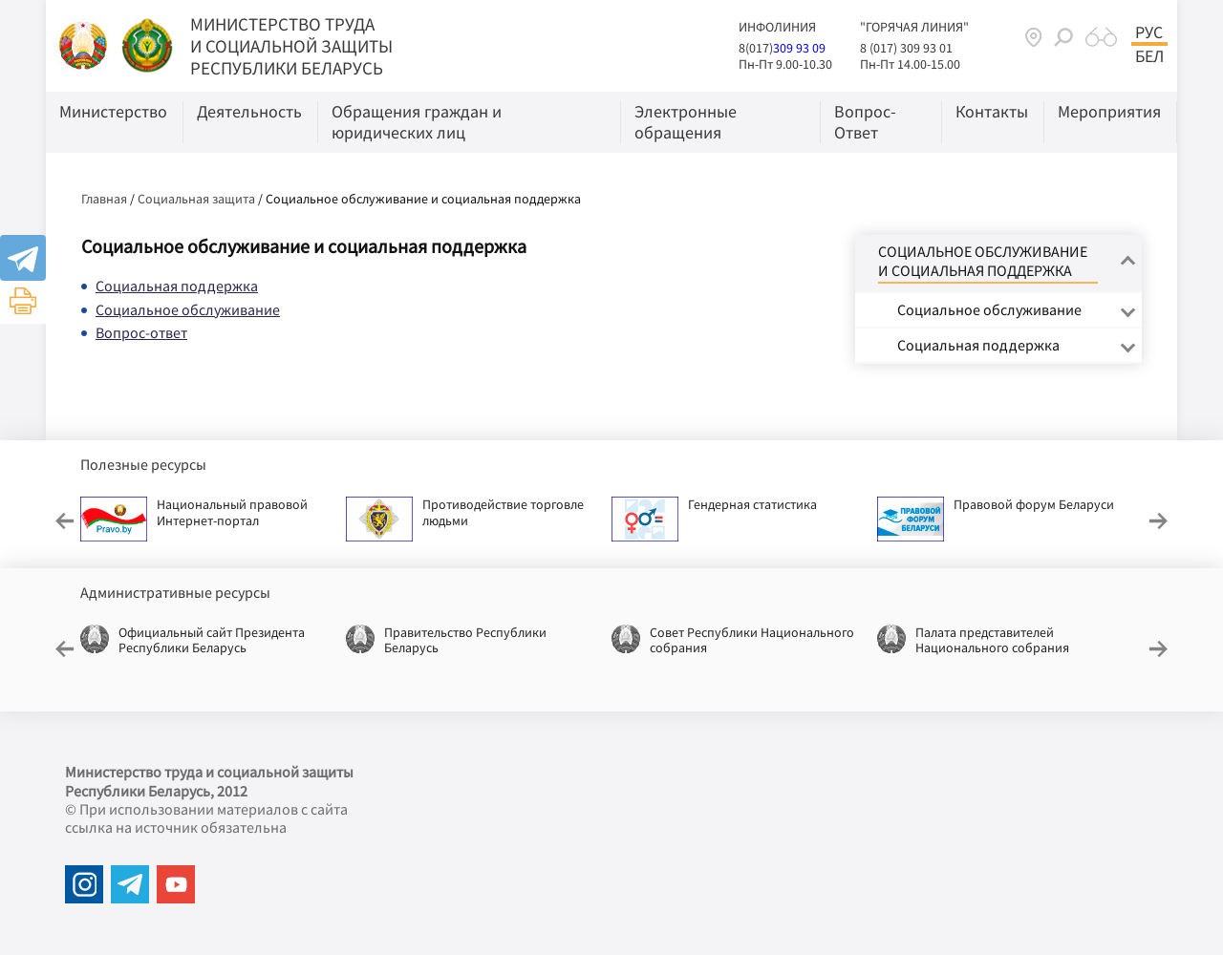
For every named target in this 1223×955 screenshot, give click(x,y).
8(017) (756, 47)
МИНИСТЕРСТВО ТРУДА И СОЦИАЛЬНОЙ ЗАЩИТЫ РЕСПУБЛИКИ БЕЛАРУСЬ (291, 45)
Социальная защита (196, 198)
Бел (1149, 56)
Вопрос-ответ (141, 332)
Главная (104, 198)
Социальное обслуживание (188, 309)
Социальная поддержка (177, 285)
